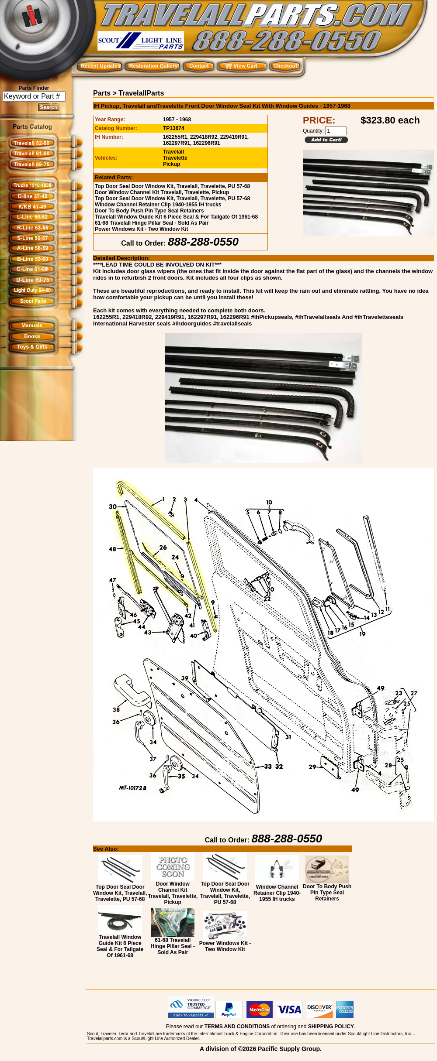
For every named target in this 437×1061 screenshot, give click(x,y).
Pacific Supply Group (289, 1048)
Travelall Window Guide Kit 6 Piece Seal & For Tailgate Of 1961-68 (176, 217)
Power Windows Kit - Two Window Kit (141, 229)
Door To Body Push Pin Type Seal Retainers (149, 211)
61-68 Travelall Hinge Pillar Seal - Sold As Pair (151, 223)
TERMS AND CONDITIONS (237, 1026)
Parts (102, 93)
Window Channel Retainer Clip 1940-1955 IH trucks (158, 205)
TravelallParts (141, 93)
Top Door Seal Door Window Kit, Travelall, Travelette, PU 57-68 (172, 186)
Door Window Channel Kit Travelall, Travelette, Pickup (162, 192)
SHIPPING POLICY (331, 1026)
